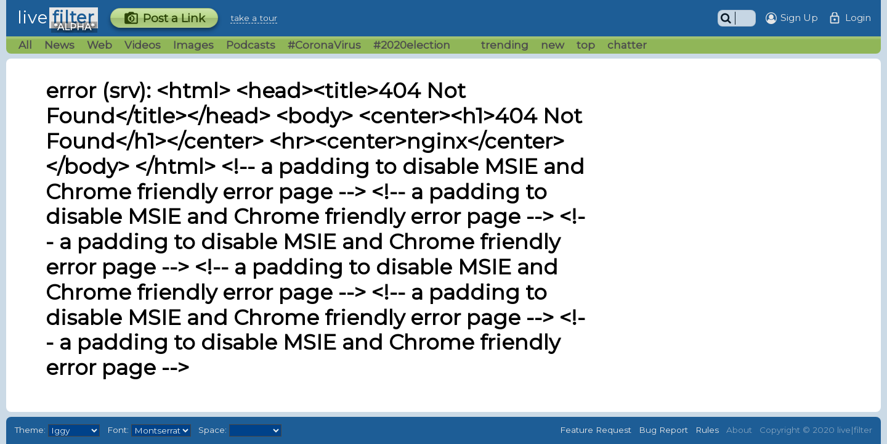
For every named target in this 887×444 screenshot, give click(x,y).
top (586, 45)
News (59, 45)
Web (99, 45)
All (25, 45)
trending (505, 45)
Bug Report (663, 430)
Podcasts (250, 45)
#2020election (411, 45)
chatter (627, 45)
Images (193, 45)
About (739, 430)
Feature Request (595, 430)
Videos (142, 45)
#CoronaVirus (324, 45)
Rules (707, 430)
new (552, 45)
